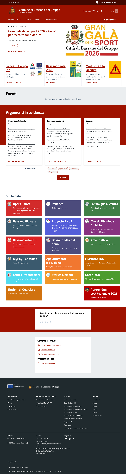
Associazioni (96, 400)
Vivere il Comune (51, 19)
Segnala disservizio (70, 403)
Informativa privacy (70, 412)
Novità (28, 19)
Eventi (95, 409)
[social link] (91, 11)
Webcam (95, 412)
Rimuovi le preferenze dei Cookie (18, 467)
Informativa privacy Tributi (72, 406)
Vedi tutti (63, 177)
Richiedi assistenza (70, 400)
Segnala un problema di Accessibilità (76, 428)
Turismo (95, 406)
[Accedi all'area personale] (106, 2)
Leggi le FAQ (68, 422)
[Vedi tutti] (16, 52)
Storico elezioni (97, 415)
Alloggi (95, 403)
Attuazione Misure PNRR (44, 403)
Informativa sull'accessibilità (73, 419)
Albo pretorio (11, 406)
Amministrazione (14, 19)
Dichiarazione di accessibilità (73, 415)
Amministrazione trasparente (45, 400)
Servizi (37, 19)
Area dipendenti (12, 409)
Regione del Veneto (13, 2)
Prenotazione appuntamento (16, 400)
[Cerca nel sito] (116, 11)
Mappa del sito (12, 462)
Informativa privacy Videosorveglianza (76, 409)
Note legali (67, 425)
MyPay (9, 403)
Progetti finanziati (41, 406)
